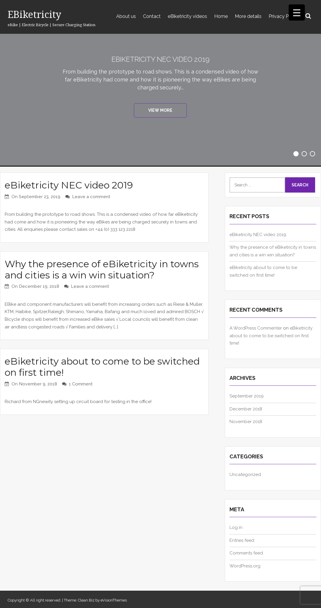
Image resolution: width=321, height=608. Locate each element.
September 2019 (246, 396)
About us (126, 16)
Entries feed (241, 540)
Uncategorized (245, 474)
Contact (152, 16)
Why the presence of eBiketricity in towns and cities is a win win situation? (102, 269)
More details (248, 16)
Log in (235, 527)
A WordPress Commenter (255, 328)
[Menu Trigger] (297, 12)
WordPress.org (244, 566)
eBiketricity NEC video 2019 (160, 59)
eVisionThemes (114, 600)
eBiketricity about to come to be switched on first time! (102, 366)
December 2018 (245, 409)
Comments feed (246, 553)
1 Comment (81, 384)
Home (221, 16)
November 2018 (245, 421)
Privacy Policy (284, 16)
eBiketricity (34, 14)
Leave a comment (91, 196)
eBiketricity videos (187, 16)
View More (160, 111)
